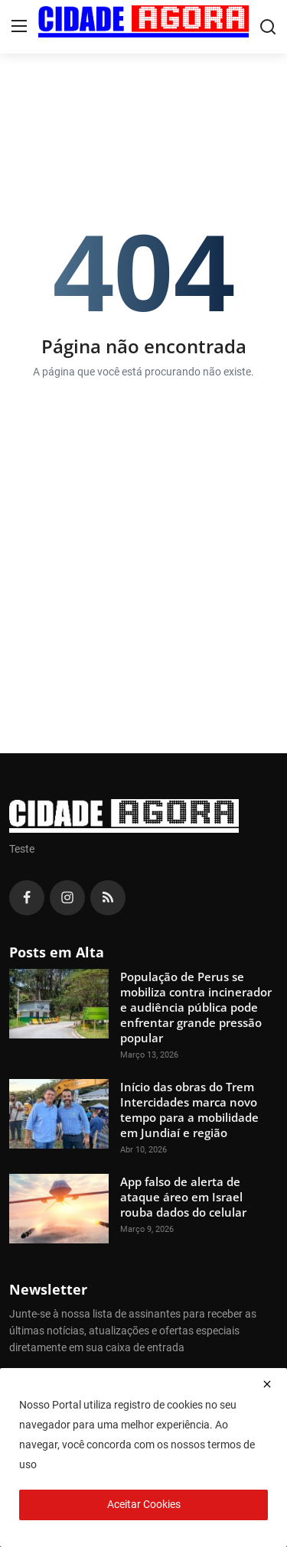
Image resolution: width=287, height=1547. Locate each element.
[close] (267, 1384)
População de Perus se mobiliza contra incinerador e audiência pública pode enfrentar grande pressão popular (196, 1007)
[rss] (108, 897)
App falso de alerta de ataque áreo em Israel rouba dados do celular (183, 1197)
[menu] (19, 27)
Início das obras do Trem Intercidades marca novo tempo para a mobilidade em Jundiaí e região (189, 1109)
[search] (268, 27)
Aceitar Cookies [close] (144, 1504)
